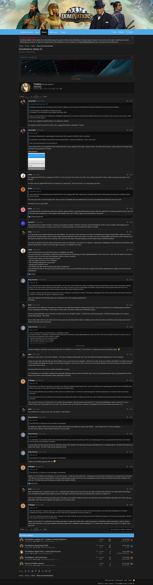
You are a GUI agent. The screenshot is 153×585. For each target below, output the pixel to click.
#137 (131, 452)
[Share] (132, 57)
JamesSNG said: (34, 191)
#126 (131, 222)
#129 (131, 279)
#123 (131, 174)
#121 (131, 101)
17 (51, 541)
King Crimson (33, 279)
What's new (53, 32)
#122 (131, 130)
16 (49, 541)
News (37, 32)
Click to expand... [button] (76, 79)
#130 (131, 305)
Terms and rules (109, 580)
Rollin (30, 188)
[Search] (129, 32)
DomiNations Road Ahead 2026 (27, 545)
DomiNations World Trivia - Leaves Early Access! (33, 551)
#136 (131, 433)
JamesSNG (32, 101)
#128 (131, 249)
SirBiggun (31, 380)
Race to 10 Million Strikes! (25, 563)
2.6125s (120, 583)
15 (46, 541)
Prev (22, 96)
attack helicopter (115, 541)
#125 (131, 208)
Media (63, 32)
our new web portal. (111, 42)
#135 (131, 417)
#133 (131, 380)
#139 (131, 489)
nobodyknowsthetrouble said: (37, 104)
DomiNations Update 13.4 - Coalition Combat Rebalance (36, 539)
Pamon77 (31, 222)
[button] (58, 32)
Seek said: (32, 282)
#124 (131, 188)
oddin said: (32, 330)
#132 (131, 354)
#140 (131, 505)
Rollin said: (32, 133)
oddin (30, 174)
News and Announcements (38, 541)
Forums (44, 32)
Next (45, 96)
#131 (131, 327)
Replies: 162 (32, 57)
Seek (29, 232)
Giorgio (118, 547)
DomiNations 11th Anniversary (26, 557)
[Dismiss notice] (132, 38)
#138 (131, 466)
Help (125, 580)
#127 (131, 232)
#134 (131, 409)
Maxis (30, 208)
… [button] (29, 96)
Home (130, 580)
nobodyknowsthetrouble (113, 553)
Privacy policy (119, 580)
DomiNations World (26, 32)
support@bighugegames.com (88, 42)
